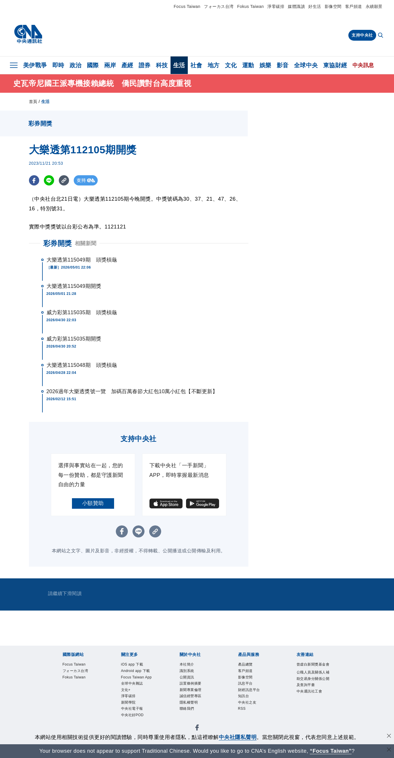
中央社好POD (133, 718)
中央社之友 (248, 704)
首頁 (33, 101)
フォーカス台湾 (219, 6)
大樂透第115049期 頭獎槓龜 (82, 260)
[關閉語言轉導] (389, 750)
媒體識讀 (296, 6)
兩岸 (110, 65)
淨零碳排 (275, 6)
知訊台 (244, 698)
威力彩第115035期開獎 (74, 339)
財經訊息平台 (250, 691)
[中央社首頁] (28, 34)
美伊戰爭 (35, 65)
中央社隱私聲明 (238, 737)
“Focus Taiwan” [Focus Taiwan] (331, 751)
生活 (179, 65)
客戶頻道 (353, 6)
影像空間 (333, 6)
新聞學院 (129, 704)
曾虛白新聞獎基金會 (312, 667)
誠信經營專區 (191, 698)
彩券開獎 (57, 243)
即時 (58, 65)
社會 (196, 65)
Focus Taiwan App (137, 678)
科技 (162, 65)
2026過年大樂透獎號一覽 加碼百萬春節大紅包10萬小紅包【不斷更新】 (132, 391)
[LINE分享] (49, 180)
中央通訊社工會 (310, 699)
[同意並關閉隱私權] (389, 736)
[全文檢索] (381, 35)
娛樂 (265, 65)
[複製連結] (64, 180)
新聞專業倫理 (191, 691)
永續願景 (374, 6)
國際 (93, 65)
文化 (231, 65)
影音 (283, 65)
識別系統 (187, 671)
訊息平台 (246, 684)
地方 (214, 65)
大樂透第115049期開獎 (74, 286)
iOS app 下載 (133, 664)
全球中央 (306, 65)
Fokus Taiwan (250, 6)
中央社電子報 (133, 711)
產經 (127, 65)
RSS (242, 711)
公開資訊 (187, 678)
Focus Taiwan (187, 6)
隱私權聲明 (189, 704)
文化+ (126, 691)
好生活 (314, 6)
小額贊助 (93, 503)
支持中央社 (362, 35)
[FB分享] (34, 180)
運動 (248, 65)
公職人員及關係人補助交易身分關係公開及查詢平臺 (312, 686)
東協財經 (335, 65)
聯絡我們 (187, 711)
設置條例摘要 (191, 684)
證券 (145, 65)
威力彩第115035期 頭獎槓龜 (82, 312)
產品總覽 (246, 664)
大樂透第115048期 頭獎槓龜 (82, 365)
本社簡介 (187, 664)
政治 (76, 65)
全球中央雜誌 (133, 684)
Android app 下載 (136, 671)
